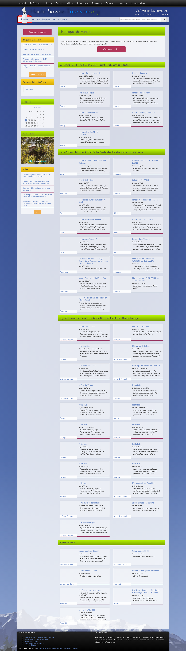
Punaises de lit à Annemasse (35, 643)
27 (32, 126)
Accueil (22, 3)
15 (37, 120)
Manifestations (36, 3)
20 (32, 123)
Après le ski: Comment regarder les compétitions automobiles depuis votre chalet (37, 203)
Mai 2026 (37, 108)
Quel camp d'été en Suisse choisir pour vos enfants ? (36, 189)
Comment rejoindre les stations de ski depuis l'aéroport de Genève (36, 176)
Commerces (111, 3)
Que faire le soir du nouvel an (33, 50)
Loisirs (70, 3)
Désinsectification (31, 645)
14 (35, 120)
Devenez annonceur (71, 648)
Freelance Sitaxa (43, 648)
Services (123, 3)
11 (26, 120)
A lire (37, 212)
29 (37, 126)
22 (37, 123)
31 (43, 126)
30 (40, 126)
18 (26, 123)
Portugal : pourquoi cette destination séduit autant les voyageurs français (36, 182)
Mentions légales (56, 648)
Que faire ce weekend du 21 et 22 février (37, 45)
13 (32, 120)
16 (40, 120)
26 (29, 126)
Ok (164, 19)
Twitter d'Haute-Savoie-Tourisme (36, 639)
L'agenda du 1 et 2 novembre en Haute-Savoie (37, 67)
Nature (49, 3)
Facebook (29, 89)
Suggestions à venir (37, 74)
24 (43, 123)
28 (35, 126)
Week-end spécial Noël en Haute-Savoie (37, 54)
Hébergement (82, 3)
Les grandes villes (138, 3)
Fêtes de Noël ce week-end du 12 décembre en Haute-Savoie (35, 60)
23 (40, 123)
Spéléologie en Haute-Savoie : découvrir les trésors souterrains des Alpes (37, 196)
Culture (59, 3)
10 (43, 117)
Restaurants (97, 3)
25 (26, 126)
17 (43, 120)
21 (35, 123)
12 (29, 120)
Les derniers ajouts (31, 641)
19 (29, 123)
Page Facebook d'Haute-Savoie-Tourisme (39, 637)
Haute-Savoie (65, 11)
